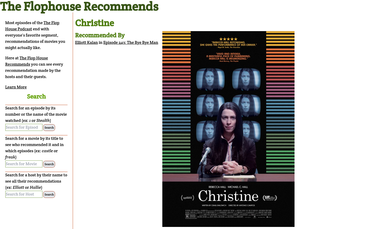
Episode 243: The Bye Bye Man (130, 42)
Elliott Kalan (86, 42)
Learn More (16, 87)
